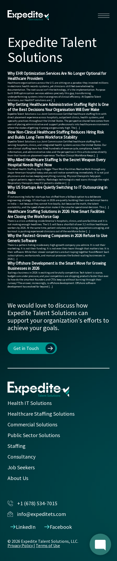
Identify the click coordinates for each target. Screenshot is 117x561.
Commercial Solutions (32, 424)
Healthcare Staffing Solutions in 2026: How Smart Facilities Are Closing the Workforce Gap (56, 214)
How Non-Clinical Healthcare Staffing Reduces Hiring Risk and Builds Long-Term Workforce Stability (56, 135)
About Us (18, 478)
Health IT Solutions (30, 403)
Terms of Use (48, 545)
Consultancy (22, 456)
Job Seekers (21, 467)
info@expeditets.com (37, 514)
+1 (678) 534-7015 (32, 503)
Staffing (17, 445)
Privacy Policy (21, 545)
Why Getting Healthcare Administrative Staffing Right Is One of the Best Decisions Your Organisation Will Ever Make (58, 107)
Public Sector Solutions (34, 435)
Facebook (58, 526)
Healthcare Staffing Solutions (41, 413)
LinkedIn (23, 526)
